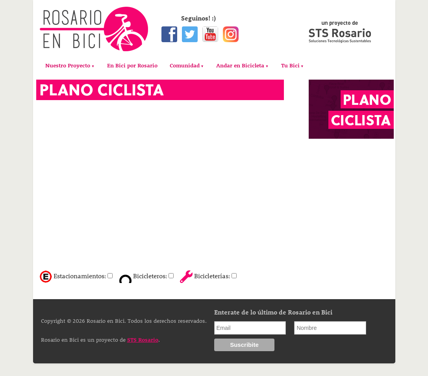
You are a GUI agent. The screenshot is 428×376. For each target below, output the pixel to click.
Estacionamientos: (80, 276)
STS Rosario (142, 339)
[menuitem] (70, 65)
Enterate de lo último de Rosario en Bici (273, 312)
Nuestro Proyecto (67, 65)
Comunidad (185, 65)
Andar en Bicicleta (240, 65)
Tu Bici (290, 65)
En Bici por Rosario (132, 65)
